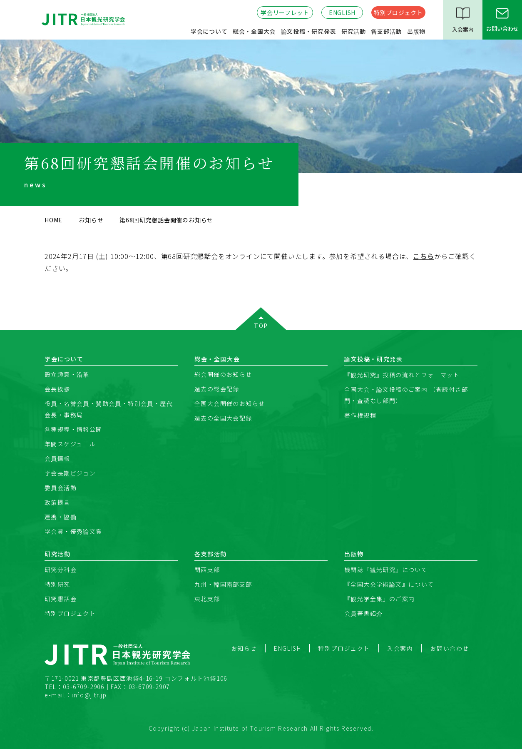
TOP (261, 325)
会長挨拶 (57, 389)
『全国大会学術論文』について (389, 584)
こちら (423, 256)
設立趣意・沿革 (67, 374)
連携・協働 (61, 517)
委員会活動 (61, 487)
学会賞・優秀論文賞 (73, 531)
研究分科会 (61, 569)
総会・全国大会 (254, 31)
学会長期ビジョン (70, 473)
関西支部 (207, 569)
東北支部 (207, 599)
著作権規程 (360, 415)
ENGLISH (342, 12)
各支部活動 (386, 31)
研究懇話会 (61, 599)
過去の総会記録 (216, 389)
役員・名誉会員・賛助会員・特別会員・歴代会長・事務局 (109, 409)
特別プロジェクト (398, 12)
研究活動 (353, 31)
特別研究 (57, 584)
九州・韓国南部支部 (223, 584)
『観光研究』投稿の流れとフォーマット (402, 375)
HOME (53, 220)
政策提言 (57, 502)
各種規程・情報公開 (73, 429)
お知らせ (91, 220)
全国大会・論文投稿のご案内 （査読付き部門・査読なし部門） (406, 395)
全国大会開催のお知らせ (229, 403)
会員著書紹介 (363, 613)
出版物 (416, 31)
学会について (209, 31)
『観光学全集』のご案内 (379, 599)
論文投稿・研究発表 (308, 31)
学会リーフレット (285, 12)
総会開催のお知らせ (223, 374)
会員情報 (57, 458)
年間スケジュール (70, 444)
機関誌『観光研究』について (386, 569)
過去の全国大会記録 (223, 418)
